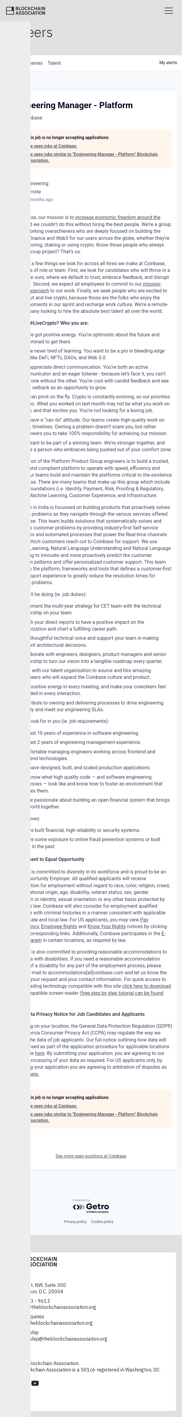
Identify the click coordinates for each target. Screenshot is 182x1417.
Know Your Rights (106, 926)
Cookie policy (102, 1222)
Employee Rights (59, 926)
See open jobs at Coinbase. (51, 146)
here (40, 1053)
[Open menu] (169, 11)
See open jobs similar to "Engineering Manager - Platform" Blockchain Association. (92, 157)
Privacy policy (75, 1222)
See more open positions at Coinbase (91, 1156)
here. (33, 1074)
